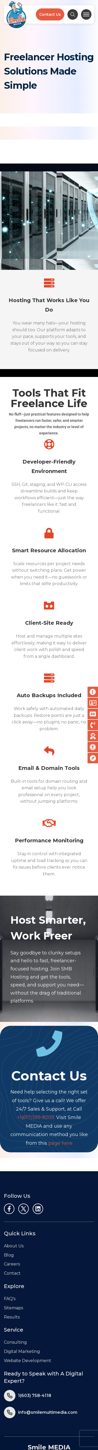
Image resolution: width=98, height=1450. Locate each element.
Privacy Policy (33, 1419)
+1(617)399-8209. (36, 1076)
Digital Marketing (22, 1310)
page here (60, 1102)
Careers (12, 1223)
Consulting (15, 1301)
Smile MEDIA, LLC (40, 1432)
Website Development (27, 1319)
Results (12, 1275)
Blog (9, 1213)
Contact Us (50, 14)
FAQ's (9, 1257)
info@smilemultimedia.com (47, 1371)
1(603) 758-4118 (34, 1354)
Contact (12, 1232)
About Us (14, 1204)
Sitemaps (13, 1266)
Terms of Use (65, 1419)
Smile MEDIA (49, 1406)
